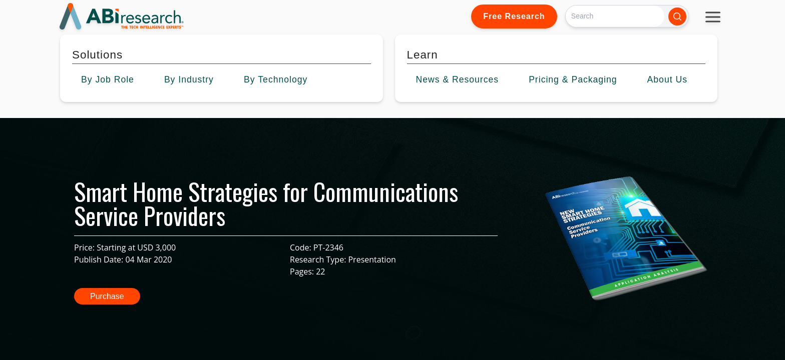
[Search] (615, 16)
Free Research (514, 16)
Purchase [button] (107, 296)
